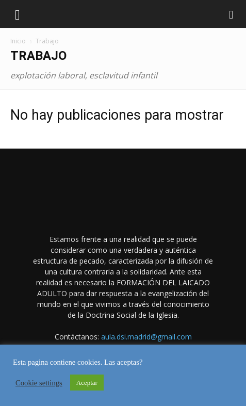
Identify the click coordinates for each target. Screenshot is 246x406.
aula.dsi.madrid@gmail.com (146, 337)
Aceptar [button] (86, 382)
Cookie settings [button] (38, 383)
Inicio (18, 41)
